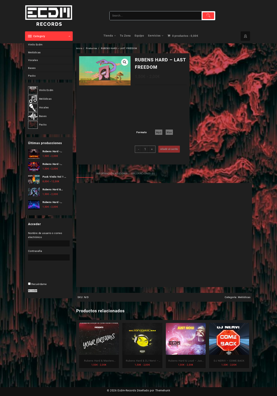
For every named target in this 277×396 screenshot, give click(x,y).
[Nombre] (138, 209)
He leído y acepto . (137, 232)
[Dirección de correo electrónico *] (138, 221)
